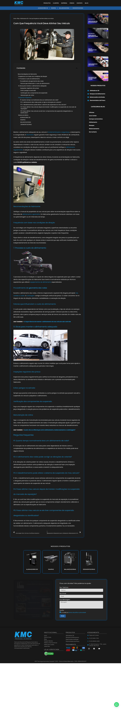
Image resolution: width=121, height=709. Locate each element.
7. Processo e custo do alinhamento (29, 79)
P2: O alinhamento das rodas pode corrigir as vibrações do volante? (40, 102)
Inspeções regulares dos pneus (29, 88)
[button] (77, 68)
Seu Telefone (64, 587)
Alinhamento (93, 122)
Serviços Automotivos (96, 119)
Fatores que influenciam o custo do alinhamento (35, 83)
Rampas (91, 125)
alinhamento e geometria (31, 214)
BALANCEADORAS (25, 122)
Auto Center (93, 116)
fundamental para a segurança (58, 132)
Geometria (30, 135)
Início (14, 18)
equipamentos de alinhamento (40, 282)
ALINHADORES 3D (25, 117)
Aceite (62, 610)
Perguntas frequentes (24, 97)
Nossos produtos (23, 115)
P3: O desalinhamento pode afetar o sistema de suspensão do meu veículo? (43, 105)
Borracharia (93, 132)
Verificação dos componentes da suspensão (33, 93)
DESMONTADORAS (26, 124)
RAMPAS (22, 120)
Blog (18, 18)
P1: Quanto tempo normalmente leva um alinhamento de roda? (39, 100)
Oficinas (91, 112)
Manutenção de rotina (27, 95)
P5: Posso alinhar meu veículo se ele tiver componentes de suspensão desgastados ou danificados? (46, 112)
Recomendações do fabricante (27, 74)
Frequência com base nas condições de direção (32, 76)
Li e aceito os (73, 612)
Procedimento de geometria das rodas (32, 81)
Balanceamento (94, 128)
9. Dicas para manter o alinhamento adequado (32, 86)
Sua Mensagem (65, 600)
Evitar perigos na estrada (28, 90)
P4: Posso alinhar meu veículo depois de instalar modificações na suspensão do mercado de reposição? (48, 108)
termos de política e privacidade (77, 612)
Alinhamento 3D (24, 18)
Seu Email (63, 593)
